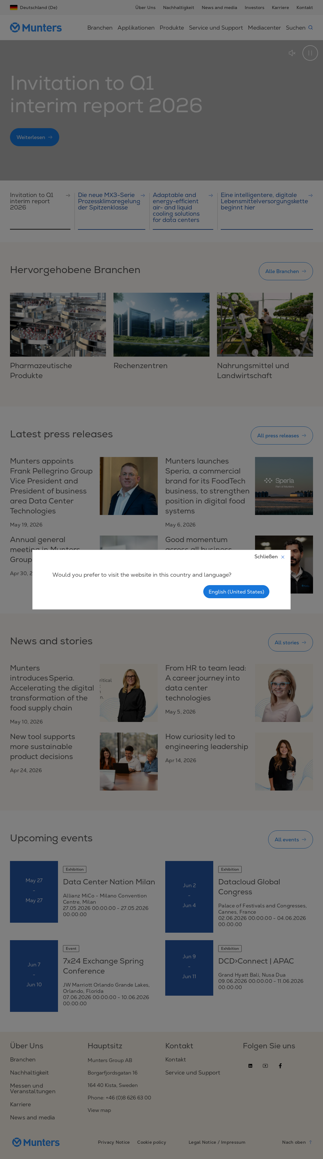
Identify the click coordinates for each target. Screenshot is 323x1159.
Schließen (269, 556)
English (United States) (236, 592)
